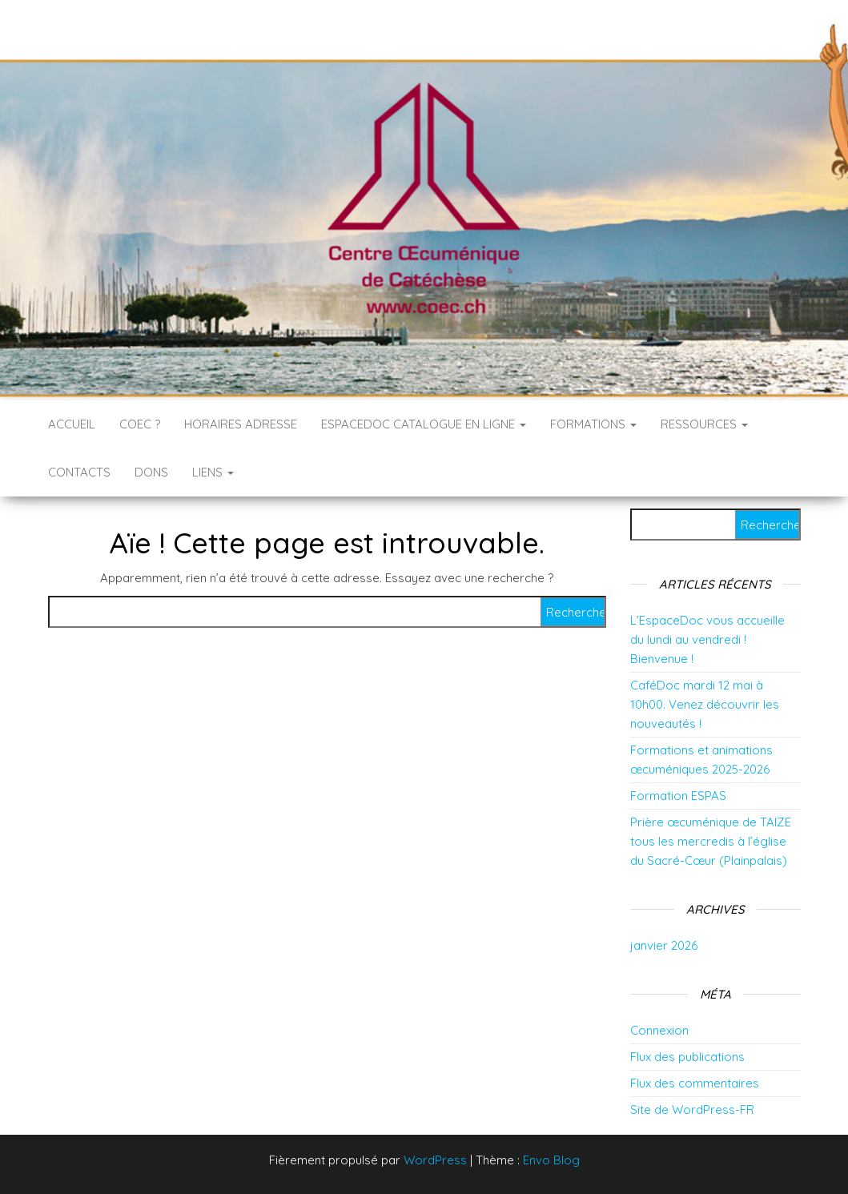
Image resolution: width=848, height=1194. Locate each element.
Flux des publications (687, 1056)
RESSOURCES (704, 424)
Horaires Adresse (240, 424)
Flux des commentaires (694, 1083)
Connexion (659, 1030)
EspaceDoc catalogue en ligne (423, 424)
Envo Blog (551, 1160)
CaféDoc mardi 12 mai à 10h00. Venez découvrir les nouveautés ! (704, 704)
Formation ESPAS (678, 795)
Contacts (79, 472)
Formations (593, 424)
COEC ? (139, 424)
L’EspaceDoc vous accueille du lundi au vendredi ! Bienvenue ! (707, 639)
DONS (151, 472)
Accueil (71, 424)
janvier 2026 (663, 945)
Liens (213, 472)
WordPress (435, 1160)
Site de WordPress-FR (692, 1109)
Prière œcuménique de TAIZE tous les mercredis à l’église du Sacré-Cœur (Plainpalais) (710, 841)
